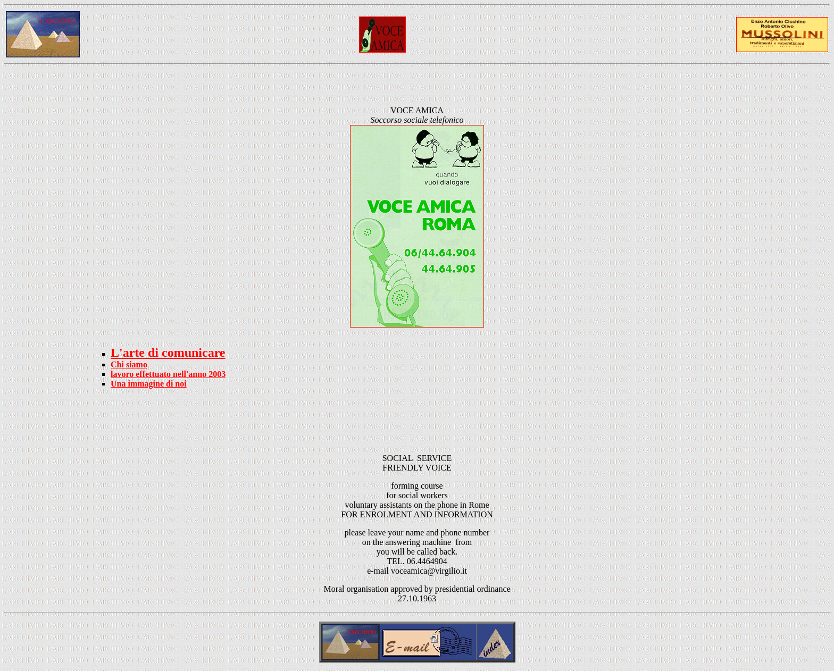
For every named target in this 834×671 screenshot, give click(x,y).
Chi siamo (129, 364)
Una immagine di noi (149, 383)
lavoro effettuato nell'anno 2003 (168, 374)
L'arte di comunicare (168, 352)
